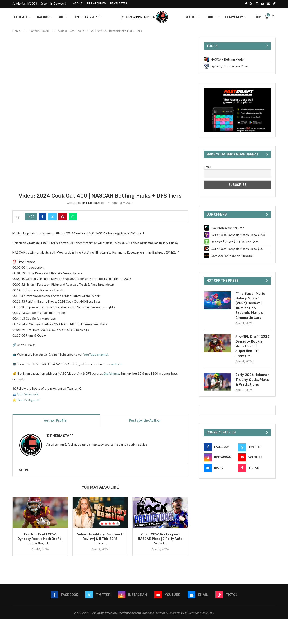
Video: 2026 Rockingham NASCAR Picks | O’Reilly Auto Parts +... (160, 541)
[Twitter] (251, 3)
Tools (211, 16)
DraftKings (111, 376)
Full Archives (96, 3)
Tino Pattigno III (28, 402)
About (77, 3)
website (117, 366)
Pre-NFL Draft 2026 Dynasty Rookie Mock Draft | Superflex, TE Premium (253, 350)
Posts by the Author (145, 423)
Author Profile (55, 423)
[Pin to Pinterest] (62, 219)
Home (16, 33)
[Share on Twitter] (52, 219)
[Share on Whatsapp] (73, 219)
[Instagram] (257, 3)
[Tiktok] (274, 3)
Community (234, 16)
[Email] (268, 3)
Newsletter (118, 3)
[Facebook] (246, 3)
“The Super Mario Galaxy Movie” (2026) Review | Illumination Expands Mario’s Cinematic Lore (250, 308)
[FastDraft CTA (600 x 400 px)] (237, 92)
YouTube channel (95, 357)
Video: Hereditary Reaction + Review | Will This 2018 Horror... (100, 541)
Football (19, 16)
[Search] (273, 16)
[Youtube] (262, 3)
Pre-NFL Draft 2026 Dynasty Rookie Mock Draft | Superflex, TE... (40, 541)
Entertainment (87, 16)
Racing (42, 16)
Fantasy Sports (40, 33)
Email (207, 169)
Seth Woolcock (27, 397)
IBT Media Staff (93, 205)
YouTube (192, 16)
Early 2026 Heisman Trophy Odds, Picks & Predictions (253, 385)
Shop (257, 16)
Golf (61, 16)
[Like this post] (32, 219)
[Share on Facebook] (42, 219)
